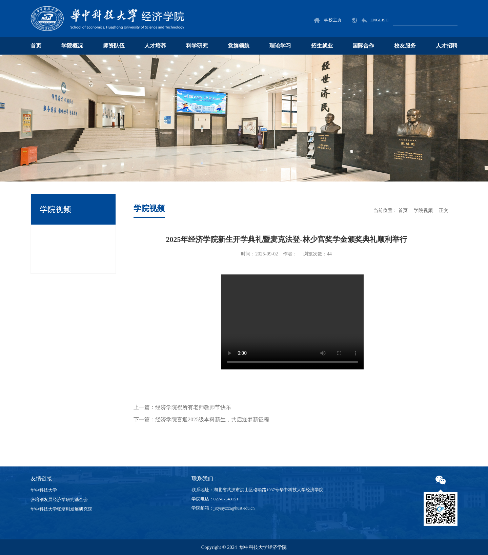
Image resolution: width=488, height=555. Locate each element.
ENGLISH (370, 20)
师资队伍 (114, 46)
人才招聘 (447, 46)
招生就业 (322, 46)
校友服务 (405, 46)
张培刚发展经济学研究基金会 (59, 499)
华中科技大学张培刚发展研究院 (61, 509)
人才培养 (155, 46)
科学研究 (197, 46)
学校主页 (328, 20)
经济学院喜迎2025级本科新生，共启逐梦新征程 (212, 419)
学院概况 (72, 46)
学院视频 (423, 210)
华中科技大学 (43, 490)
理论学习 (280, 46)
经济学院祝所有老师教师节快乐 (193, 407)
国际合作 (363, 46)
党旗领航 (238, 46)
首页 (35, 46)
